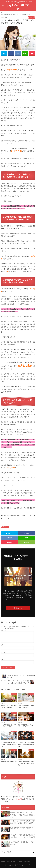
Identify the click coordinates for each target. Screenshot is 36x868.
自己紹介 (21, 861)
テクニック (5, 527)
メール (3, 652)
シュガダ (19, 799)
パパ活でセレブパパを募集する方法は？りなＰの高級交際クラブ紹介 (22, 822)
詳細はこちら (18, 608)
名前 (2, 645)
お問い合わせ (27, 861)
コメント (3, 630)
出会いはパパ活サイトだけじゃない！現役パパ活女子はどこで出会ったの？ (22, 815)
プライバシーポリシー (12, 861)
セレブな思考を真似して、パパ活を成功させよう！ (22, 843)
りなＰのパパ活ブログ (18, 7)
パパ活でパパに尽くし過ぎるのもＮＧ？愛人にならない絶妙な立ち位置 (22, 836)
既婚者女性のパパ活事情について (21, 828)
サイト (3, 659)
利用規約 (3, 861)
